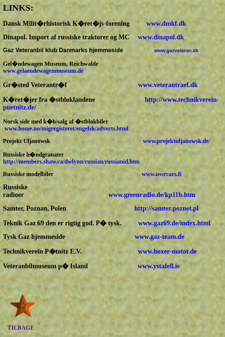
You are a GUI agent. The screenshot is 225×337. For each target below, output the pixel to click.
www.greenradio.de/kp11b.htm (151, 194)
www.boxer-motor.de (167, 251)
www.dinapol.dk (161, 37)
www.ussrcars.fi (162, 174)
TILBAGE (20, 328)
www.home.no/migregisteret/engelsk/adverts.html (66, 128)
